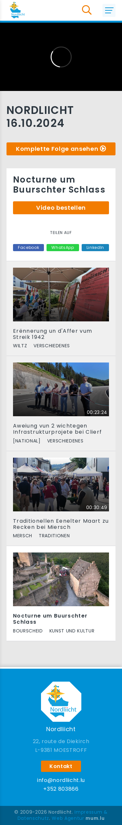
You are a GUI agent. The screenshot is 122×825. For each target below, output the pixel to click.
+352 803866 (60, 789)
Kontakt (61, 766)
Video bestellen (61, 208)
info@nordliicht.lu (61, 780)
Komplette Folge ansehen (57, 149)
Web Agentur (68, 818)
